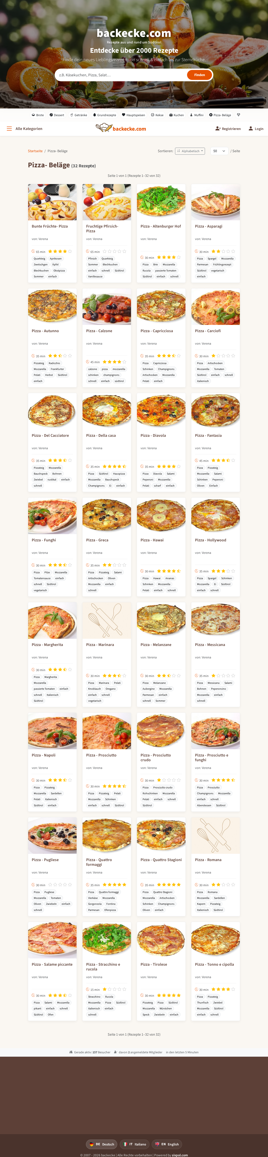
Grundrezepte (104, 115)
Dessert (57, 115)
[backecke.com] (129, 129)
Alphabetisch (188, 151)
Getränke (78, 115)
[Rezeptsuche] (134, 75)
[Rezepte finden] (199, 75)
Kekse (157, 115)
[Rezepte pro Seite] (219, 151)
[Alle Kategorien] (24, 128)
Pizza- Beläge (220, 115)
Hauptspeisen (133, 115)
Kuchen (176, 115)
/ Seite (235, 151)
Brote (38, 115)
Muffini (196, 115)
